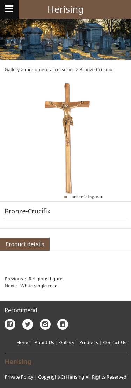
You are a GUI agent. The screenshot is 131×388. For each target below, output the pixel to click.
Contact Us (114, 342)
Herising (66, 9)
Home (23, 342)
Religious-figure (46, 279)
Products (88, 342)
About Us (43, 342)
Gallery (12, 69)
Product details (25, 244)
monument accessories (50, 69)
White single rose (38, 286)
